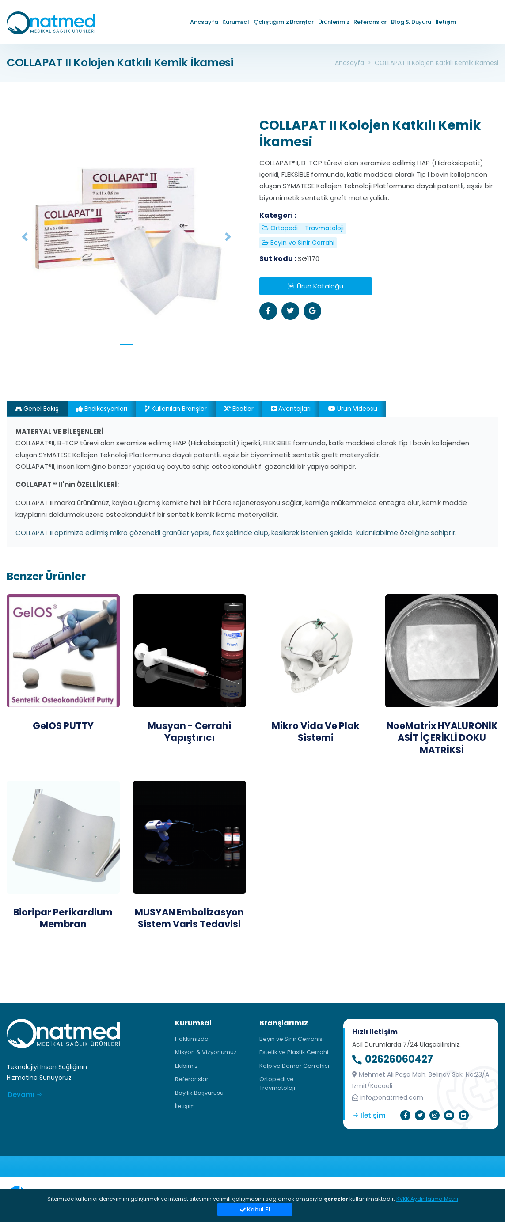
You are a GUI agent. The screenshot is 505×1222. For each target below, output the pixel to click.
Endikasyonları (101, 408)
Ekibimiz (186, 1066)
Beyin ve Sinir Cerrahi (298, 242)
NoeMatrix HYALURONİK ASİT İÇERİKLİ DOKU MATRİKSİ (442, 737)
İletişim (446, 22)
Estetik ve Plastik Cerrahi (293, 1052)
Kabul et (255, 1209)
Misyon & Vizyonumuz (206, 1052)
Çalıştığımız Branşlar (284, 22)
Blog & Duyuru (411, 22)
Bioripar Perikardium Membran (63, 918)
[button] (24, 237)
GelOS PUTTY (63, 725)
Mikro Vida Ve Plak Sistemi (316, 731)
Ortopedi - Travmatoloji (303, 228)
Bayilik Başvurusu (199, 1093)
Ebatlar (239, 408)
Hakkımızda (192, 1039)
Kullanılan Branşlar (176, 408)
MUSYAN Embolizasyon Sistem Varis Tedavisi (189, 918)
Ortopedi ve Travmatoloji (277, 1083)
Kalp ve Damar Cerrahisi (294, 1066)
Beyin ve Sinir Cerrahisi (291, 1039)
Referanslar (370, 22)
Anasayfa (204, 22)
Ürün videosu (352, 408)
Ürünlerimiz (333, 22)
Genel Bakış (37, 408)
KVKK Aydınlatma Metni (427, 1199)
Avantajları (291, 408)
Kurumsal (235, 22)
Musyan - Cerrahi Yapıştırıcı (189, 731)
